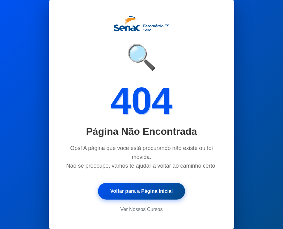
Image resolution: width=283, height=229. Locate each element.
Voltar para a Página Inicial (141, 191)
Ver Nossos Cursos (141, 209)
